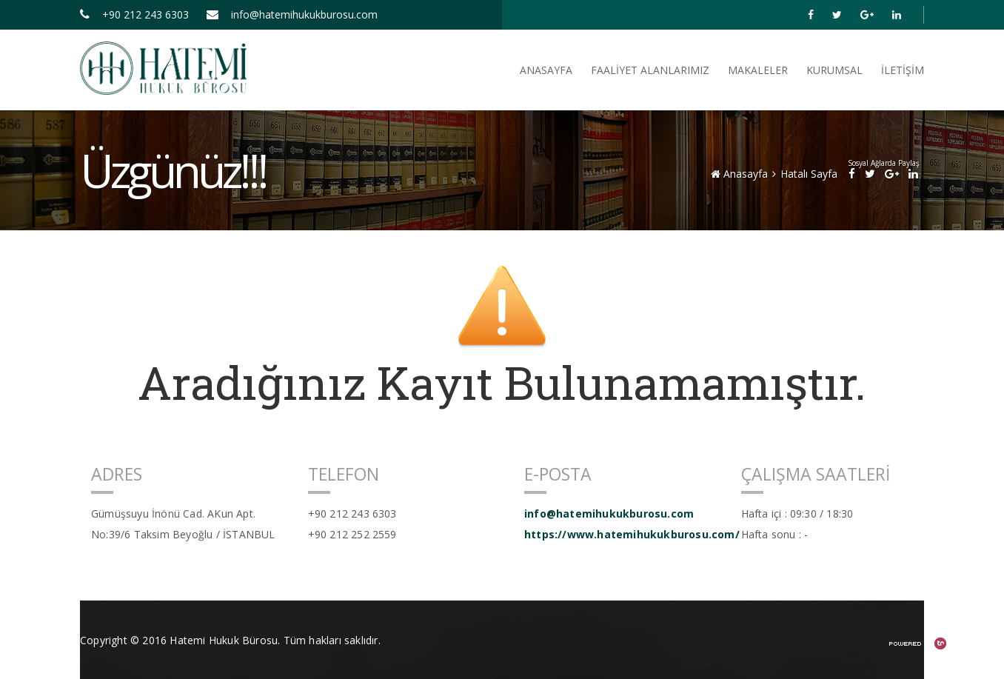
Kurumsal (834, 70)
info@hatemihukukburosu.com (292, 14)
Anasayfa (739, 174)
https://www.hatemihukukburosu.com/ (621, 534)
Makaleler (758, 70)
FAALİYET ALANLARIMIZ (650, 70)
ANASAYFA (546, 70)
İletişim (902, 70)
